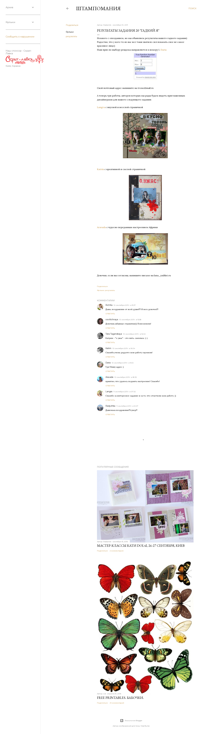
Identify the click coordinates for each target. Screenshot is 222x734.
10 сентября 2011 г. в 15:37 (125, 305)
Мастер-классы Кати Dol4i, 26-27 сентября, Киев (141, 545)
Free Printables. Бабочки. (120, 697)
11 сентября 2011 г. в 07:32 (124, 392)
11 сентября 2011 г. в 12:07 (127, 406)
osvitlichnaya (111, 319)
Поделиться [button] (72, 25)
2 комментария (116, 551)
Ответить (110, 314)
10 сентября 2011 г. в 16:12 (123, 363)
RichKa (108, 305)
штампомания (98, 8)
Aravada (101, 227)
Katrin (100, 169)
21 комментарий (117, 703)
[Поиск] (192, 8)
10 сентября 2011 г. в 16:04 (123, 348)
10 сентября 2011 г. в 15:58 (130, 319)
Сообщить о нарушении (20, 36)
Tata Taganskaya (113, 334)
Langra (101, 107)
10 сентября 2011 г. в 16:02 (134, 334)
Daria (163, 49)
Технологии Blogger (131, 720)
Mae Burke (145, 726)
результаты (71, 36)
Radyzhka (110, 406)
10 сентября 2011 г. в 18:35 (125, 377)
